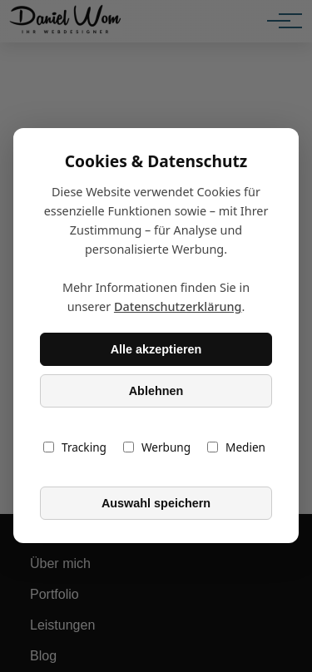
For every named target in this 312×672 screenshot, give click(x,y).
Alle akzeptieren (156, 349)
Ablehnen (156, 391)
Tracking (74, 448)
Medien (236, 448)
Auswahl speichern (156, 503)
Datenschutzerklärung (178, 307)
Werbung (157, 448)
